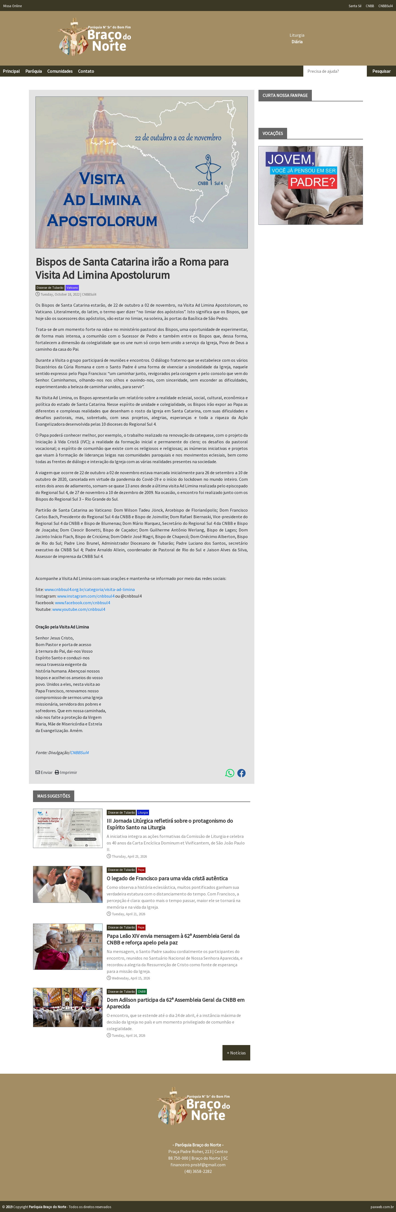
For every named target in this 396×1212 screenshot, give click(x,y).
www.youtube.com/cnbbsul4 (78, 609)
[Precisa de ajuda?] (335, 71)
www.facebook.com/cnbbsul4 (82, 602)
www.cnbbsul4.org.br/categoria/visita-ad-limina (90, 589)
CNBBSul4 (89, 294)
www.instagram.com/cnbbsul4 (85, 596)
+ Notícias (236, 1053)
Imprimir (66, 772)
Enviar (44, 772)
